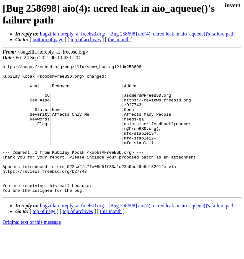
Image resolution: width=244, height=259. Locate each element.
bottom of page (48, 39)
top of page (44, 237)
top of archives (86, 39)
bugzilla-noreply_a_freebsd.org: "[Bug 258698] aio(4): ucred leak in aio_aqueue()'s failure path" (138, 33)
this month (119, 39)
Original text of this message (32, 247)
